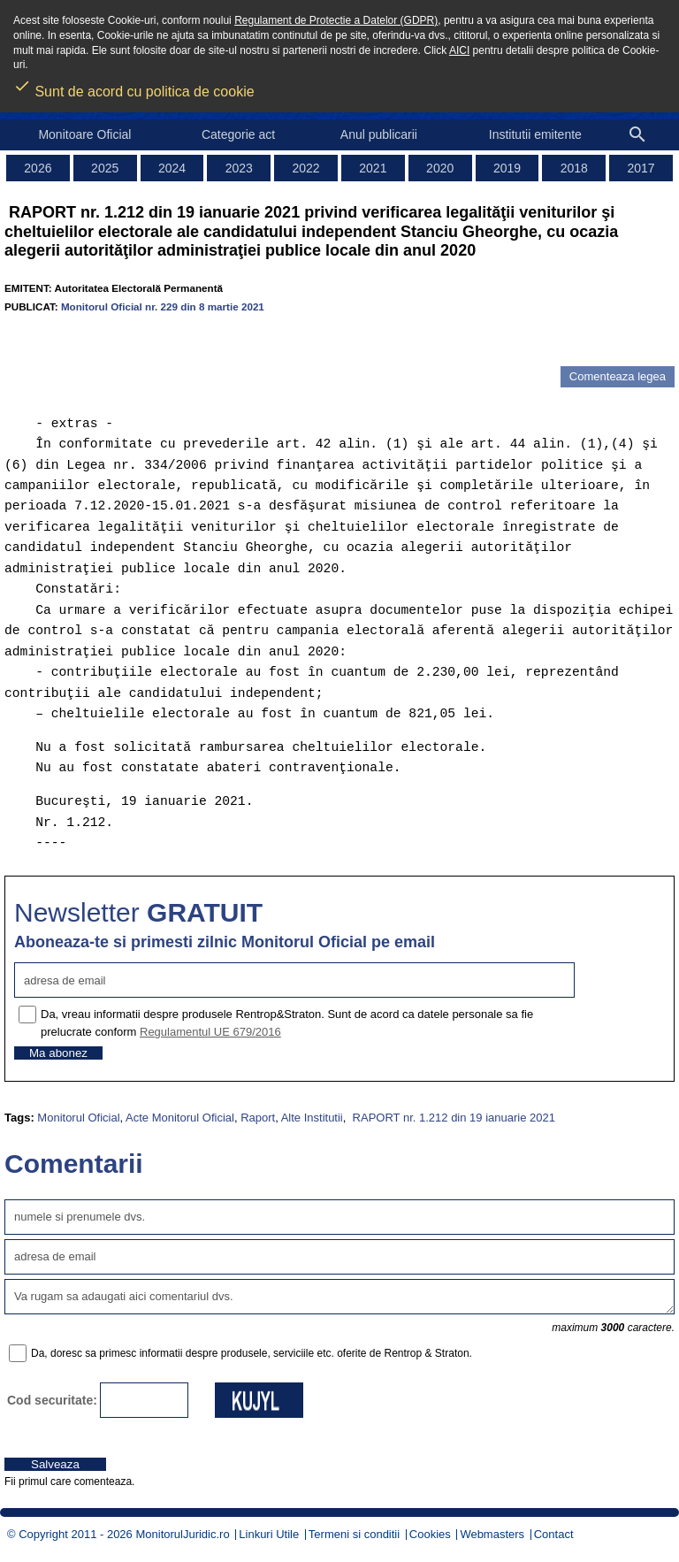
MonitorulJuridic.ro (182, 1534)
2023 (239, 168)
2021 (372, 168)
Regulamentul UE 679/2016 (210, 1031)
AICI (459, 50)
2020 (440, 168)
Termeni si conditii (354, 1534)
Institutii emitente (535, 134)
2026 (37, 168)
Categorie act (238, 134)
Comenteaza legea (617, 376)
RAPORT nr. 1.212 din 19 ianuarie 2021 (452, 1117)
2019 (507, 168)
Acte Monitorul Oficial (180, 1117)
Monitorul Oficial (78, 1117)
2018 (574, 168)
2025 (104, 168)
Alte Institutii (312, 1117)
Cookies (430, 1534)
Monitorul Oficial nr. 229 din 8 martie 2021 (162, 306)
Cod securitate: (52, 1400)
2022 (306, 168)
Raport (257, 1117)
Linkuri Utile (269, 1534)
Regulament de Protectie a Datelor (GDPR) (336, 20)
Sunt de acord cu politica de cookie (134, 86)
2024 (172, 168)
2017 (641, 168)
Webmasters (492, 1534)
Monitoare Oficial (84, 134)
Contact (554, 1534)
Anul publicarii (378, 134)
